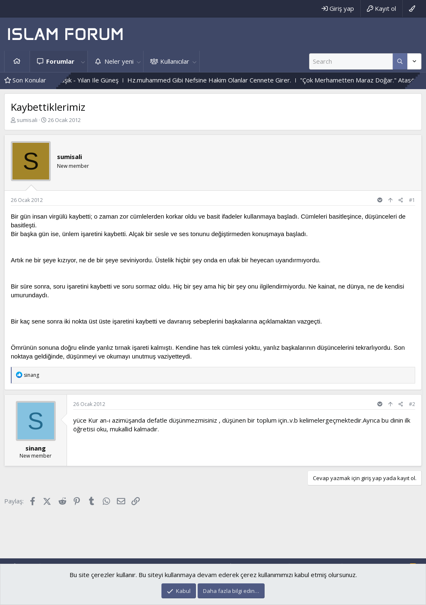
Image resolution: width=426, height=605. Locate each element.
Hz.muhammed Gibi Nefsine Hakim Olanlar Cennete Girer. (219, 80)
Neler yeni (119, 61)
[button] (82, 61)
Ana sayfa (17, 61)
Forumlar (60, 61)
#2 (412, 404)
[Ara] (351, 61)
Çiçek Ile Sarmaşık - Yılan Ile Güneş (79, 80)
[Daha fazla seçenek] (400, 61)
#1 (412, 200)
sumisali (27, 120)
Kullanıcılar (174, 61)
